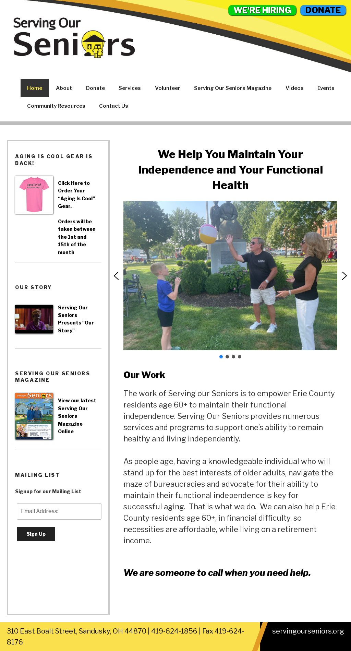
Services (130, 88)
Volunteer (167, 88)
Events (326, 88)
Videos (295, 88)
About (64, 88)
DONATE (323, 10)
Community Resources (56, 106)
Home (34, 88)
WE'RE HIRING (262, 10)
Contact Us (113, 106)
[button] (116, 275)
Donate (95, 88)
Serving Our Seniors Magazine (232, 88)
